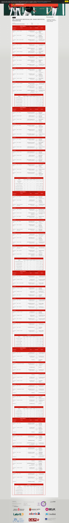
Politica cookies (25, 503)
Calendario (28, 26)
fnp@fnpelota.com (16, 506)
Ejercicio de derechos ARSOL (27, 505)
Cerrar (67, 1)
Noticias (34, 8)
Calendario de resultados (34, 26)
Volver (14, 17)
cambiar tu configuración (42, 2)
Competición (41, 8)
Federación (28, 8)
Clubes (48, 8)
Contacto (55, 8)
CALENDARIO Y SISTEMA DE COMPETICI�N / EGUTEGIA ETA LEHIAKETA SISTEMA (51, 20)
